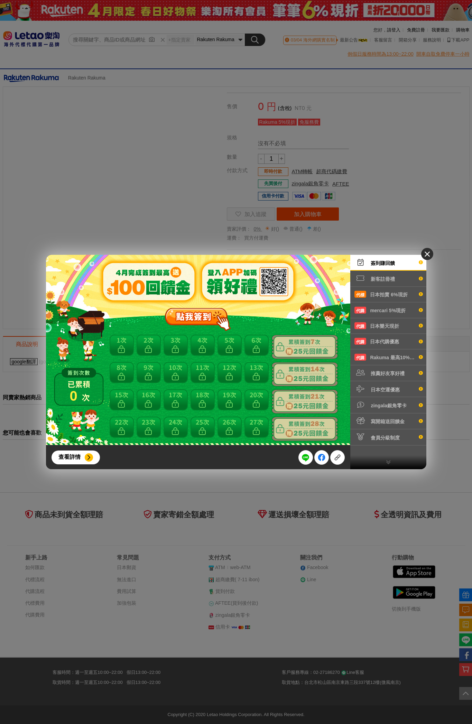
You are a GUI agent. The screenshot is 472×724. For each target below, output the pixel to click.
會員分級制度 (388, 437)
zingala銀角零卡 (388, 404)
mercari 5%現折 (388, 310)
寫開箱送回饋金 (388, 420)
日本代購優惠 (388, 341)
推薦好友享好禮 (388, 372)
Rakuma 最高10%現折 (388, 357)
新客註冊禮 (388, 278)
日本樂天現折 (388, 325)
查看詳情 (69, 457)
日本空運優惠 (388, 389)
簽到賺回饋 (388, 262)
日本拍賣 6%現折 (388, 294)
